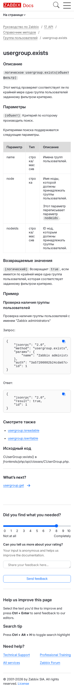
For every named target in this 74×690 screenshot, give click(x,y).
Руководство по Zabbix (21, 27)
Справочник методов (19, 32)
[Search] (56, 5)
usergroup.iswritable (23, 448)
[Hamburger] (67, 5)
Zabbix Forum (50, 663)
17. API (48, 27)
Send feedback (37, 578)
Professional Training (55, 655)
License (23, 683)
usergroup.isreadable (23, 440)
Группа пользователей (20, 38)
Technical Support (16, 655)
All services (11, 663)
